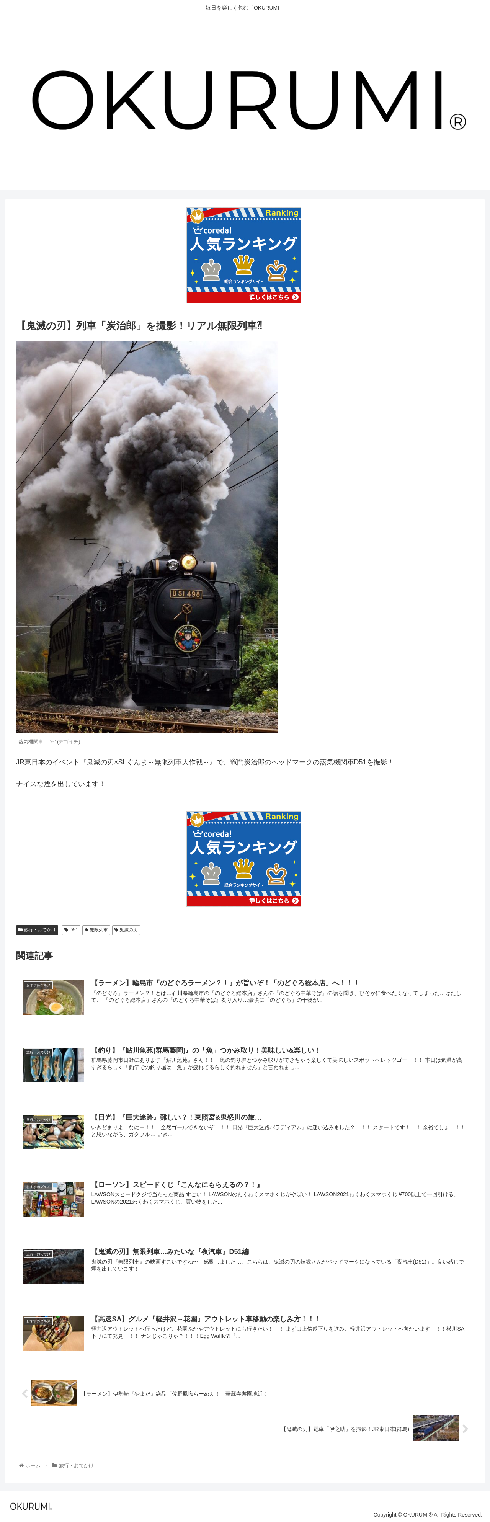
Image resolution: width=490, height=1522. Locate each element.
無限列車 (96, 929)
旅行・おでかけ (37, 929)
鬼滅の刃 (126, 929)
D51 (71, 929)
